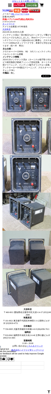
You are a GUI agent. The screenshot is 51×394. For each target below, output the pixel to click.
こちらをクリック (35, 346)
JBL (20, 14)
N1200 (5, 10)
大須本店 (6, 29)
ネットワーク (8, 24)
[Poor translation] (10, 359)
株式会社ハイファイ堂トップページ (27, 350)
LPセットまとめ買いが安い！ (25, 1)
